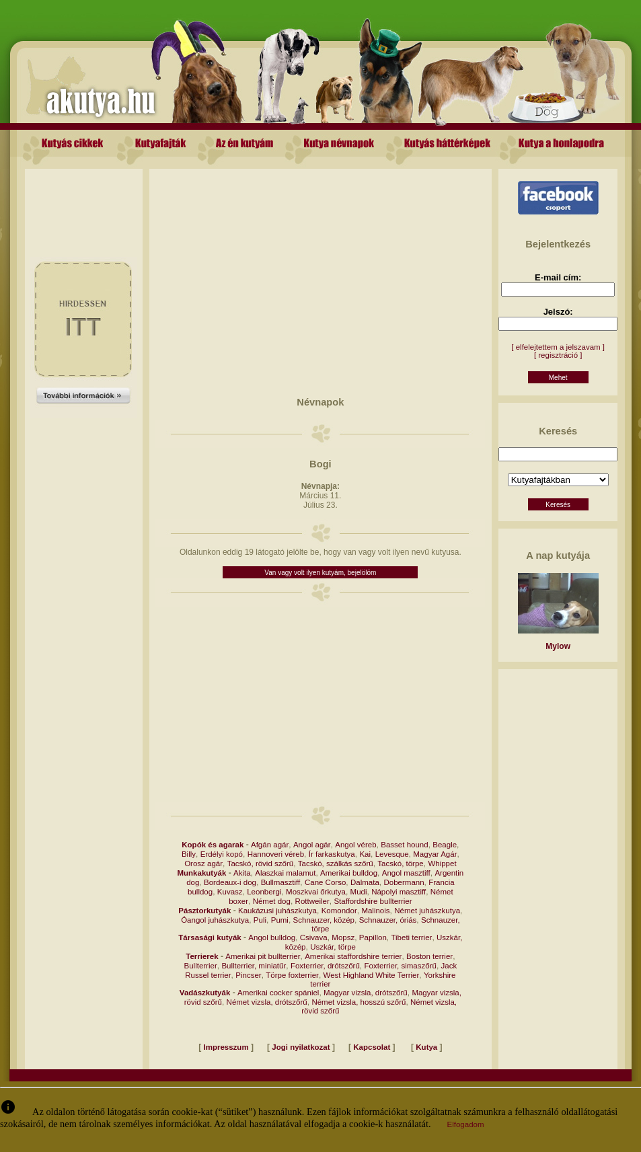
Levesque (392, 854)
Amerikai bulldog (348, 873)
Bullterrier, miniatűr (253, 966)
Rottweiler (312, 901)
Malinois (375, 911)
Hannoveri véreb (276, 854)
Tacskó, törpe (400, 863)
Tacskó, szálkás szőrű (335, 863)
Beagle (444, 845)
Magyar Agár (435, 854)
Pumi (280, 920)
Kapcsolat (371, 1047)
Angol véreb (355, 845)
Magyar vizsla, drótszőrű (366, 993)
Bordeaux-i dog (230, 882)
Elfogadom (465, 1124)
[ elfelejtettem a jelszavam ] (558, 347)
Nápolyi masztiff (398, 892)
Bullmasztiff (281, 882)
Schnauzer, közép (323, 920)
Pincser (248, 975)
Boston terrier (429, 956)
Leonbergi (264, 892)
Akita (242, 873)
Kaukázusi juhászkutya (277, 911)
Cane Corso (325, 882)
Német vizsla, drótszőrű (267, 1002)
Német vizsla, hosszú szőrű (358, 1002)
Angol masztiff (406, 873)
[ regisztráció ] (558, 355)
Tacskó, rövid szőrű (260, 863)
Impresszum (226, 1047)
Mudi (358, 892)
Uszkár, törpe (333, 947)
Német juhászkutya (427, 911)
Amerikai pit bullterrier (262, 956)
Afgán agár (270, 845)
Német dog (272, 901)
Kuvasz (230, 892)
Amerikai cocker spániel (278, 993)
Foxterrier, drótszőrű (325, 966)
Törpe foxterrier (292, 975)
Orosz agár (203, 863)
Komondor (339, 911)
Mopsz (343, 937)
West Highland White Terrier (372, 975)
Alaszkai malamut (285, 873)
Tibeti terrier (411, 937)
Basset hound (404, 845)
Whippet (442, 863)
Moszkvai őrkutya (316, 892)
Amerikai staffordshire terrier (353, 956)
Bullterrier (200, 966)
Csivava (314, 937)
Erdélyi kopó (221, 854)
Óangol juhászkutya (215, 920)
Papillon (373, 937)
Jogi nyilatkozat (301, 1047)
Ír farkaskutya (332, 854)
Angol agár (312, 845)
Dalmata (364, 882)
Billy (189, 854)
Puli (260, 920)
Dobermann (403, 882)
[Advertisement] (83, 199)
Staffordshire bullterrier (373, 901)
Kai (365, 854)
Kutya (426, 1047)
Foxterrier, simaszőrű (401, 966)
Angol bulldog (271, 937)
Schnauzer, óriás (388, 920)
